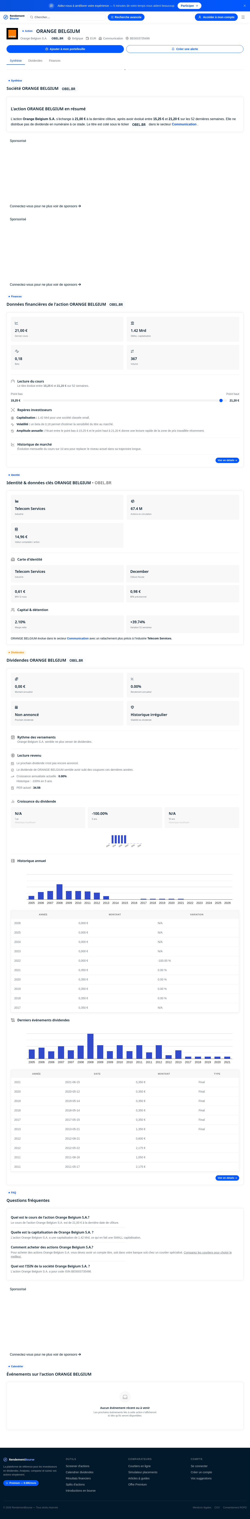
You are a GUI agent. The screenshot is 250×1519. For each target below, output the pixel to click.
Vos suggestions (201, 1478)
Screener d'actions (77, 1466)
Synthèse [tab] (16, 60)
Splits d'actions (75, 1484)
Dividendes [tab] (35, 60)
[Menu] (243, 17)
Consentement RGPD (235, 1507)
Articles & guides (139, 1478)
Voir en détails (227, 460)
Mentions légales (202, 1507)
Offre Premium (137, 1484)
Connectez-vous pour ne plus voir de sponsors (45, 206)
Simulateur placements (142, 1472)
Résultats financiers (78, 1478)
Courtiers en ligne (139, 1466)
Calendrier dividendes (79, 1472)
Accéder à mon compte (216, 17)
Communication (111, 38)
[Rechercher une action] (66, 17)
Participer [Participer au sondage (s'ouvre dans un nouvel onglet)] (189, 5)
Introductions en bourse (81, 1490)
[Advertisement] (125, 173)
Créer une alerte (185, 49)
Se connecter (199, 1466)
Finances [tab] (55, 60)
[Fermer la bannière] (245, 6)
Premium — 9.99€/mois (21, 1483)
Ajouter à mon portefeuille (65, 49)
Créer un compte (201, 1472)
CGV (217, 1507)
